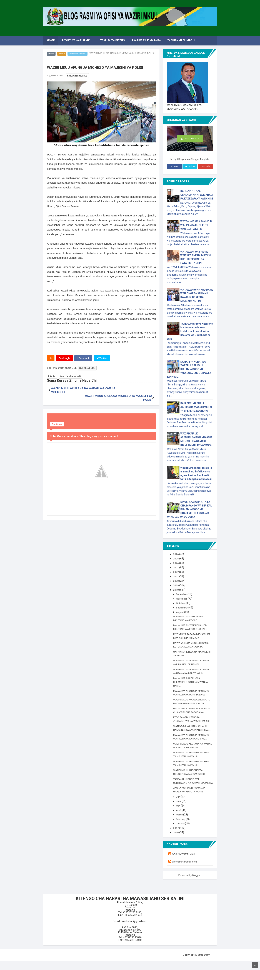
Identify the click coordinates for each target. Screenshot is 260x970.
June (179, 811)
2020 (176, 580)
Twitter (102, 358)
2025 (176, 558)
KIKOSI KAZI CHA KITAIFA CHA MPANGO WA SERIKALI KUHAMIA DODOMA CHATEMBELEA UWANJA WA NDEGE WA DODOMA (189, 509)
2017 (176, 837)
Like (174, 166)
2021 (176, 576)
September (183, 606)
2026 (176, 554)
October (181, 602)
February (181, 828)
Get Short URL (87, 368)
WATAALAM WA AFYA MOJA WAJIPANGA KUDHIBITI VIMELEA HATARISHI (196, 225)
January (181, 832)
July (178, 806)
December (182, 593)
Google (64, 358)
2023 (176, 567)
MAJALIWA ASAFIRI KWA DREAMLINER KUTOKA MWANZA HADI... (191, 684)
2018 (176, 589)
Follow (190, 166)
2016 (176, 841)
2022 (176, 571)
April (179, 819)
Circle (205, 166)
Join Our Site (190, 138)
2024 (176, 562)
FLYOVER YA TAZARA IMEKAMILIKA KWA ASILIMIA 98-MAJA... (191, 636)
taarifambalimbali (77, 53)
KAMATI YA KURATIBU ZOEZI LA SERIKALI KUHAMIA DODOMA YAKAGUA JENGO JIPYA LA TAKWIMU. (189, 369)
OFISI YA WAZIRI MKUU (185, 863)
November (182, 597)
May (179, 815)
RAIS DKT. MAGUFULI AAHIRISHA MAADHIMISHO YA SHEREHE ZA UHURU (196, 407)
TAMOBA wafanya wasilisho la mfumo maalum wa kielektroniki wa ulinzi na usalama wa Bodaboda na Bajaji (190, 331)
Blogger (196, 884)
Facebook (83, 358)
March (180, 824)
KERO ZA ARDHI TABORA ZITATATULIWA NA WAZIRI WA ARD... (190, 723)
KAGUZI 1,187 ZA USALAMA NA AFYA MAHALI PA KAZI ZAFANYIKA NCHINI (196, 195)
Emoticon (56, 417)
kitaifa (62, 53)
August (180, 611)
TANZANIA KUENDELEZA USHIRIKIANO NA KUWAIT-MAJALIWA (187, 789)
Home (51, 53)
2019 (176, 584)
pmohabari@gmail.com (185, 870)
